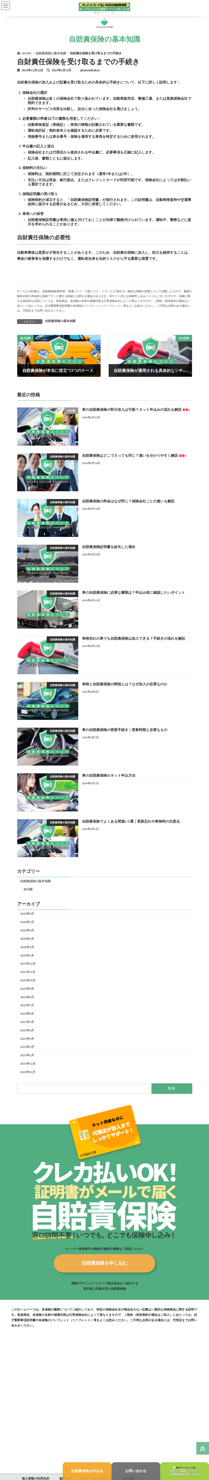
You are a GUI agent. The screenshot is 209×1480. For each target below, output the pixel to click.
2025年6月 (27, 1013)
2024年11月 (27, 1072)
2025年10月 (28, 980)
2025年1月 (27, 1055)
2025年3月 (27, 1039)
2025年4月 (27, 1030)
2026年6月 (27, 913)
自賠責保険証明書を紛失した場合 (108, 547)
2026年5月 (27, 922)
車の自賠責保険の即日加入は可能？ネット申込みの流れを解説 (136, 410)
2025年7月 (27, 1005)
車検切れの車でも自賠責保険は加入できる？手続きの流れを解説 (133, 638)
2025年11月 (27, 972)
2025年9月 (27, 989)
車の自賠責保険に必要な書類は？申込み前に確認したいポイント (133, 592)
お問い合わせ (136, 1471)
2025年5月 (27, 1022)
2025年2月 (27, 1047)
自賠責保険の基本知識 (60, 321)
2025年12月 (28, 963)
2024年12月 (28, 1063)
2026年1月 (27, 955)
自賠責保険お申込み (87, 1471)
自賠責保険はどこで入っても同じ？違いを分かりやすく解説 (134, 455)
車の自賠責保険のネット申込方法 (108, 775)
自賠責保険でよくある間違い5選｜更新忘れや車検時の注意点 (131, 821)
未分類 (27, 889)
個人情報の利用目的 (35, 1476)
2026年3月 (27, 939)
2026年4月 (27, 930)
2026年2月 (27, 947)
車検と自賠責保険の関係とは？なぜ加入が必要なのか (124, 684)
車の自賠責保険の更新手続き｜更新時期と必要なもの (124, 730)
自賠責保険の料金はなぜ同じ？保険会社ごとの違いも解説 (128, 501)
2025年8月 (27, 997)
